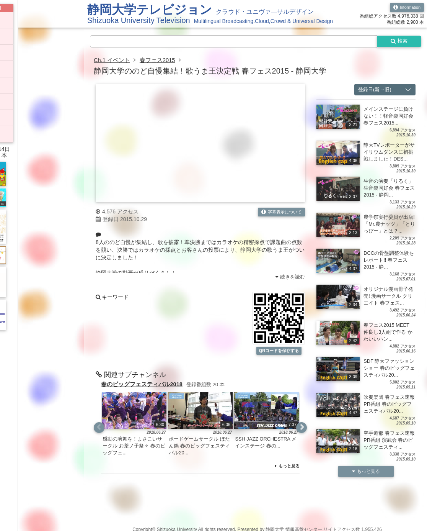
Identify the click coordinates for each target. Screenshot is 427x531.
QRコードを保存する (278, 355)
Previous (99, 435)
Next (301, 435)
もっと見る (286, 473)
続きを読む (289, 278)
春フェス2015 (161, 61)
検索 (397, 42)
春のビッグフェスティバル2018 (144, 391)
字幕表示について (279, 213)
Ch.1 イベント (113, 61)
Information (405, 7)
